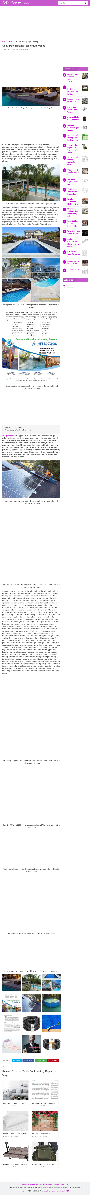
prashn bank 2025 (63, 1191)
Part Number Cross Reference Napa (73, 253)
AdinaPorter (11, 3)
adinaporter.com (8, 436)
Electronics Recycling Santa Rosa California (48, 1103)
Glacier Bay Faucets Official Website (73, 109)
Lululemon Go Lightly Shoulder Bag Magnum (48, 1164)
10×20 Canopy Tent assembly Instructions (72, 191)
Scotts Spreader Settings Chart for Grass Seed (73, 137)
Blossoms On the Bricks (41, 1134)
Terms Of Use (47, 1184)
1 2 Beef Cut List (73, 270)
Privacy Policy (64, 1184)
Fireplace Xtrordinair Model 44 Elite (73, 201)
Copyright (39, 1184)
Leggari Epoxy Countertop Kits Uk (73, 171)
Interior (27, 3)
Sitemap (24, 1184)
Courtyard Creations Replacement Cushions (19, 1164)
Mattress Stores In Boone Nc (13, 1103)
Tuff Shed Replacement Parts (72, 181)
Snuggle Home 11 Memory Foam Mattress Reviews (22, 1134)
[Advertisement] (45, 24)
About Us (56, 1184)
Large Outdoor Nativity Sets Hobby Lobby (72, 223)
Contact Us (31, 1184)
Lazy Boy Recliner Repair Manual (73, 127)
